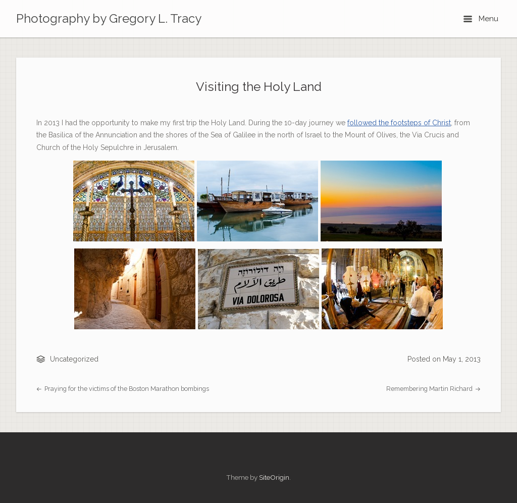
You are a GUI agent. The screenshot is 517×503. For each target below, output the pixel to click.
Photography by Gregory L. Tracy (108, 19)
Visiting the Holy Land (259, 86)
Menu (480, 18)
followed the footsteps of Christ (399, 123)
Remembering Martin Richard (433, 388)
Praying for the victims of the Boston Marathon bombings (122, 388)
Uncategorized (74, 359)
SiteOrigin (274, 477)
